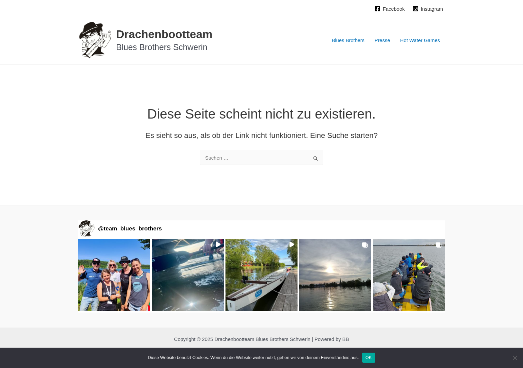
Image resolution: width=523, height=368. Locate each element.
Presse (382, 40)
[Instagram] (428, 9)
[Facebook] (390, 9)
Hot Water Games (420, 40)
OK (369, 357)
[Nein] (514, 357)
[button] (114, 275)
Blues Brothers (348, 40)
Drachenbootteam (164, 34)
